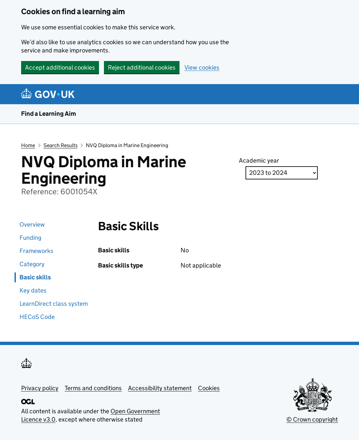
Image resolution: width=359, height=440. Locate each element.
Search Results (61, 145)
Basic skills (35, 277)
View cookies (201, 67)
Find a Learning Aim (48, 113)
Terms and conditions (93, 388)
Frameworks (36, 251)
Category (32, 264)
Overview (32, 224)
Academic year (259, 160)
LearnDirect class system (53, 303)
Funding (30, 237)
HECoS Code (37, 317)
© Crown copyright (312, 419)
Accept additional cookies (60, 67)
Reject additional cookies (142, 67)
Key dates (33, 290)
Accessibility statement (160, 388)
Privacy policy (39, 388)
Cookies (209, 388)
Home (28, 145)
